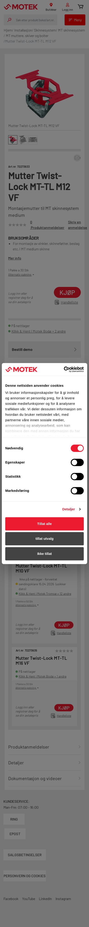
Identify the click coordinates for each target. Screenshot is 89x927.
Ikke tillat (44, 554)
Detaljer (68, 509)
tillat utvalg (44, 538)
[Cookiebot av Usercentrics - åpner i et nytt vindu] (64, 369)
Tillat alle (44, 524)
